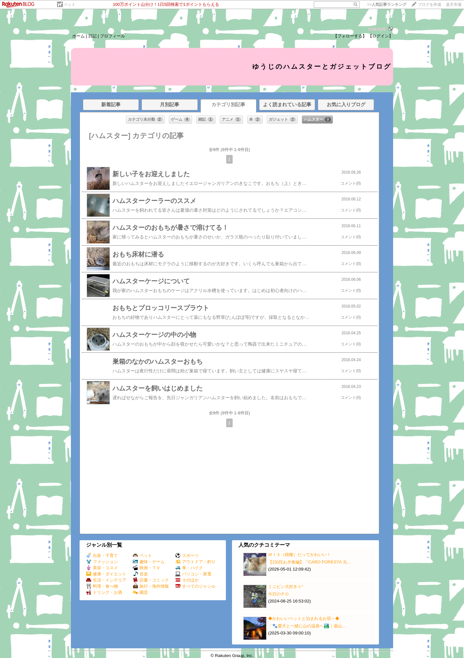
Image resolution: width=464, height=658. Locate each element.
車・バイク (189, 567)
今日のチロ (278, 594)
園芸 (140, 592)
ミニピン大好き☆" (285, 586)
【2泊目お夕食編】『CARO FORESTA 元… (309, 562)
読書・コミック (151, 580)
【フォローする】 (350, 36)
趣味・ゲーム (149, 561)
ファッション (102, 561)
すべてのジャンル (195, 586)
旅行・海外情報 (151, 586)
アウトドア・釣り (195, 561)
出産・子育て (102, 555)
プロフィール (112, 36)
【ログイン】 (380, 36)
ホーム (78, 36)
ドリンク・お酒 (104, 592)
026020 (377, 29)
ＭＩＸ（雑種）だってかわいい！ (299, 554)
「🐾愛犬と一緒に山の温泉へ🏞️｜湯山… (307, 625)
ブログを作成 (429, 4)
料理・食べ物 (102, 586)
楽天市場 (453, 4)
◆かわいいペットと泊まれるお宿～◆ (303, 618)
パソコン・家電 (193, 574)
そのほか (187, 580)
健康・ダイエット (106, 574)
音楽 (140, 574)
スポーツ (187, 555)
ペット (69, 4)
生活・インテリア (106, 580)
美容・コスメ (102, 567)
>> (386, 4)
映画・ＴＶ (146, 567)
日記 (92, 36)
